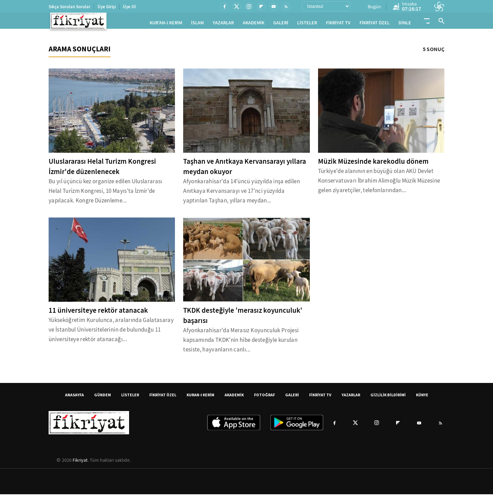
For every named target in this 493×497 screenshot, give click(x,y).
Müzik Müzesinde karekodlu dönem (373, 164)
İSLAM (197, 24)
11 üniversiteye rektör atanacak (98, 313)
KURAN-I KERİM (200, 397)
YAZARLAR (223, 24)
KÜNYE (422, 397)
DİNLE (405, 24)
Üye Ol (129, 7)
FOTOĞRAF (264, 397)
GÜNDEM (102, 397)
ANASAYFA (74, 397)
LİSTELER (307, 24)
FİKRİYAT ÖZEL (374, 24)
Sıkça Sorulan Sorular (69, 7)
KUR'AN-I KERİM (166, 24)
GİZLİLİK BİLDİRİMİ (388, 397)
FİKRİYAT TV (338, 24)
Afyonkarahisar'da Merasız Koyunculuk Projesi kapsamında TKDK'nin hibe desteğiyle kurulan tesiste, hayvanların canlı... (241, 343)
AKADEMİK (253, 24)
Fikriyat (80, 463)
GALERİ (280, 24)
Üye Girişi (107, 7)
